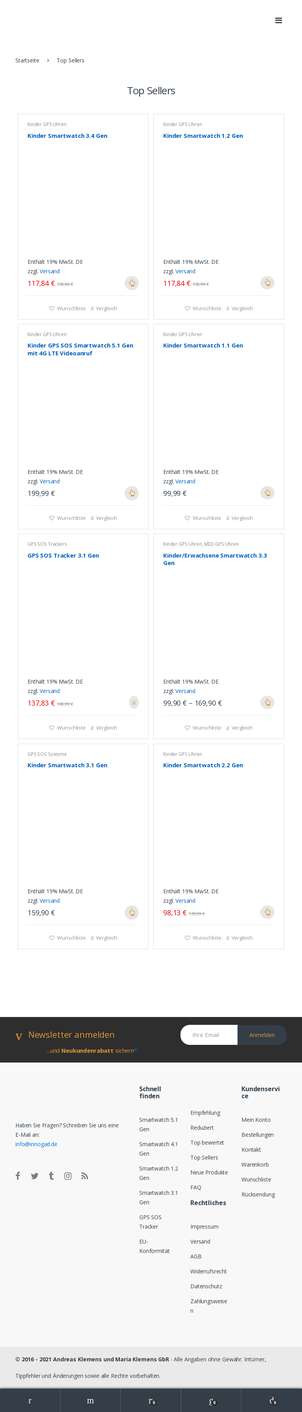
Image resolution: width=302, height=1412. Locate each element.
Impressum (204, 1226)
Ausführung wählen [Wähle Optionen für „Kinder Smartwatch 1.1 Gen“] (267, 492)
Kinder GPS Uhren (47, 124)
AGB (196, 1256)
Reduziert (202, 1127)
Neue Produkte (209, 1172)
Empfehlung (205, 1112)
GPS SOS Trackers (47, 544)
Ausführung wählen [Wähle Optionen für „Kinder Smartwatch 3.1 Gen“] (132, 912)
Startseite (27, 60)
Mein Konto (256, 1119)
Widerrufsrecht (208, 1271)
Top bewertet (207, 1142)
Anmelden (262, 1035)
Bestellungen (257, 1134)
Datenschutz (206, 1286)
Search (91, 1400)
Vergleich (107, 308)
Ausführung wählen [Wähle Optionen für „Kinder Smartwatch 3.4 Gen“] (132, 283)
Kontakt (251, 1149)
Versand (50, 271)
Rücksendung (257, 1194)
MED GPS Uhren (221, 544)
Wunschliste (71, 308)
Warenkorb (255, 1164)
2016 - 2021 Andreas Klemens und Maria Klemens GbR (95, 1359)
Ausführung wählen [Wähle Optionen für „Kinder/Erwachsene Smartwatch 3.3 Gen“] (267, 702)
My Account (30, 1400)
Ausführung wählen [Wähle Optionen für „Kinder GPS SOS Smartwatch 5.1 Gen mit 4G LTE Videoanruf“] (132, 493)
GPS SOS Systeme (47, 754)
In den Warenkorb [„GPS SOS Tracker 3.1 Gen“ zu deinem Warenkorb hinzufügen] (132, 702)
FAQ (195, 1187)
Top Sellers (204, 1157)
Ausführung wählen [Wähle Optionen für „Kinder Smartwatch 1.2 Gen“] (267, 282)
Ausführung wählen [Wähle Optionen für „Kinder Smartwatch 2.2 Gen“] (267, 912)
